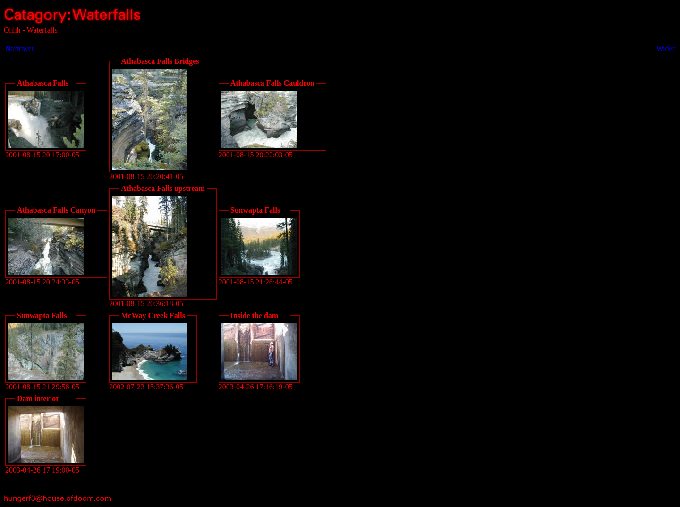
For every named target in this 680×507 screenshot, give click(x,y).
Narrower (19, 48)
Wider (665, 48)
